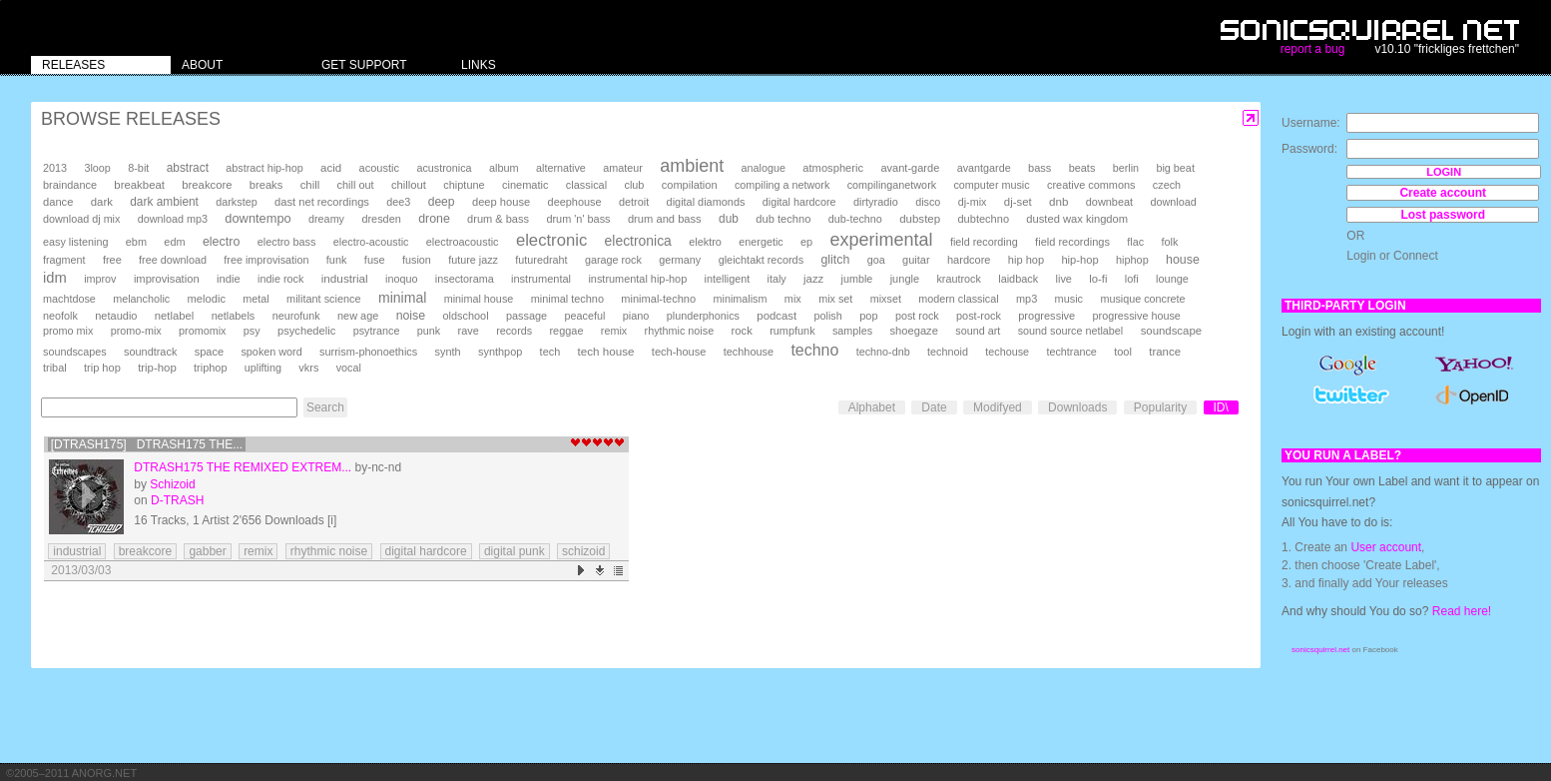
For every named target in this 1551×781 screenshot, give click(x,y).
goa (876, 260)
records (514, 331)
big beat (1175, 168)
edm (174, 242)
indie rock (280, 279)
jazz (813, 279)
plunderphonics (703, 316)
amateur (623, 168)
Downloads (1077, 407)
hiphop (1132, 260)
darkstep (236, 202)
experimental (881, 240)
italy (777, 279)
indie (229, 279)
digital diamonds (706, 202)
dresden (380, 219)
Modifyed (997, 407)
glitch (834, 260)
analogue (763, 168)
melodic (207, 299)
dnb (1058, 201)
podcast (776, 316)
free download (173, 260)
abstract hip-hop (264, 168)
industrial (344, 278)
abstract (188, 168)
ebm (136, 242)
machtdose (69, 299)
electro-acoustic (371, 242)
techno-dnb (883, 352)
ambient (692, 166)
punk (428, 331)
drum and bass (665, 219)
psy (252, 331)
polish (828, 316)
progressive (1046, 316)
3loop (97, 168)
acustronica (443, 168)
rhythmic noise (680, 331)
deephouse (575, 202)
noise (411, 316)
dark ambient (164, 202)
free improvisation (266, 260)
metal (255, 299)
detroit (634, 202)
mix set (835, 299)
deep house (501, 202)
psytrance (376, 331)
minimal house (479, 299)
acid (330, 168)
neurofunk (296, 316)
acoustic (379, 168)
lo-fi (1098, 279)
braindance (70, 185)
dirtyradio (875, 202)
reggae (566, 331)
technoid (947, 352)
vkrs (308, 368)
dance (58, 202)
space (209, 352)
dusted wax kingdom (1077, 219)
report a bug (1313, 49)
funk (336, 260)
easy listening (75, 242)
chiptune (463, 185)
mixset (885, 299)
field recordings (1072, 242)
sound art (977, 331)
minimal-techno (658, 299)
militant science (323, 299)
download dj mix (81, 219)
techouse (1007, 352)
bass (1039, 168)
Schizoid (172, 484)
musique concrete (1142, 299)
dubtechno (983, 219)
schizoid (583, 551)
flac (1135, 242)
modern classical (958, 299)
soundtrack (150, 352)
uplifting (263, 368)
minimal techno (567, 299)
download (1173, 202)
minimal (402, 298)
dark (102, 202)
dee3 (398, 202)
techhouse (749, 352)
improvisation (167, 279)
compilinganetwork (891, 185)
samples (852, 331)
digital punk (514, 551)
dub (729, 219)
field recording (984, 242)
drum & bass (498, 219)
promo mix (68, 331)
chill (310, 185)
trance (1165, 352)
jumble (857, 279)
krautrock (958, 279)
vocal (348, 368)
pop (868, 316)
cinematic (525, 185)
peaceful (585, 316)
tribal (55, 368)
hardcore (969, 260)
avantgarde (984, 168)
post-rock (978, 316)
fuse (374, 260)
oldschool (466, 316)
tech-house (679, 352)
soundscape (1171, 331)
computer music (991, 185)
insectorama (464, 279)
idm (55, 278)
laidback (1018, 279)
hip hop (1026, 260)
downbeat (1109, 202)
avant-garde (909, 168)
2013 (55, 168)
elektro (705, 242)
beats (1082, 168)
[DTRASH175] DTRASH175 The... (147, 444)
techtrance (1071, 352)
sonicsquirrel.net (1320, 649)
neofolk (60, 316)
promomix (202, 331)
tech (550, 352)
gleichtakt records (761, 260)
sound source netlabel (1071, 331)
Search (325, 407)
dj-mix (972, 202)
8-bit (138, 168)
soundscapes (75, 352)
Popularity (1160, 407)
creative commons (1091, 185)
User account (1385, 547)
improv (100, 279)
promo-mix (136, 331)
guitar (916, 260)
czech (1167, 185)
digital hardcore (799, 202)
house (1183, 260)
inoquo (401, 279)
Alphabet (871, 407)
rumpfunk (792, 331)
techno (814, 350)
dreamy (326, 219)
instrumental (541, 279)
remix (614, 331)
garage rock (613, 260)
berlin (1126, 168)
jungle (904, 279)
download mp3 (173, 219)
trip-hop (157, 368)
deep (441, 202)
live (1064, 279)
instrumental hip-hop (637, 279)
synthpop (500, 352)
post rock (917, 316)
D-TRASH (177, 500)
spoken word (271, 352)
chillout (408, 185)
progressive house (1137, 316)
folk (1169, 242)
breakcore (207, 185)
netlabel (174, 316)
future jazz (473, 260)
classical (586, 185)
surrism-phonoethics (368, 352)
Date (933, 407)
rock (742, 331)
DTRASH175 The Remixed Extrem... (242, 467)
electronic (551, 240)
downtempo (257, 218)
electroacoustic (462, 242)
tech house (606, 351)
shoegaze (914, 331)
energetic (760, 242)
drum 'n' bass (578, 219)
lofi (1132, 279)
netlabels (234, 316)
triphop (210, 368)
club (634, 185)
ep (806, 242)
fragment (64, 260)
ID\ (1221, 407)
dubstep (919, 219)
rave (468, 331)
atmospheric (832, 168)
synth (448, 352)
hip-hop (1079, 260)
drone (434, 219)
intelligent (728, 279)
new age (357, 316)
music (1069, 299)
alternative (561, 168)
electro (221, 242)
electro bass (287, 242)
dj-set (1018, 202)
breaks (266, 185)
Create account (1442, 193)
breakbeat (139, 185)
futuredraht (541, 260)
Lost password (1442, 215)
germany (680, 260)
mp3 (1026, 299)
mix (792, 299)
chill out (355, 185)
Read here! (1461, 611)
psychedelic (306, 331)
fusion (416, 260)
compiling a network (782, 185)
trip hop (102, 368)
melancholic (141, 299)
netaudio (116, 316)
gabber (207, 551)
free (112, 260)
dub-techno (855, 219)
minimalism (740, 299)
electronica (638, 241)
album (504, 168)
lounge (1172, 279)
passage (526, 316)
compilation (690, 185)
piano (636, 316)
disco (927, 202)
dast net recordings (321, 202)
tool (1123, 352)
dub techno (783, 219)
